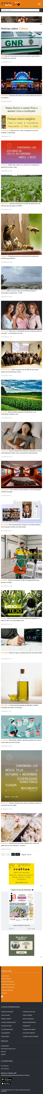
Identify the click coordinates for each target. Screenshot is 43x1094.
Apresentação (5, 976)
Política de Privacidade (7, 987)
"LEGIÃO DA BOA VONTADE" (31, 1036)
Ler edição (31, 929)
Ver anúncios (5, 1066)
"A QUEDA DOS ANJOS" (29, 1029)
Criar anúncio (5, 1068)
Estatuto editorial (6, 978)
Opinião (3, 1054)
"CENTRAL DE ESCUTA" (29, 1012)
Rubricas (3, 1051)
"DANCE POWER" (27, 1015)
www (11, 929)
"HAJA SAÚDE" (5, 1036)
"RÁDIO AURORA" (6, 1019)
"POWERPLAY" (27, 1026)
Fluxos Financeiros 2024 (8, 984)
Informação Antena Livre (8, 1048)
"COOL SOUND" (5, 1015)
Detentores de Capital (7, 981)
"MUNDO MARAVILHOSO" (8, 1022)
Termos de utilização (7, 990)
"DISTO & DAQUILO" (28, 1019)
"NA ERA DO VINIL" (6, 1026)
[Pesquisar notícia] (20, 10)
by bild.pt (3, 1091)
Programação (5, 1046)
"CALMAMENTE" (5, 1033)
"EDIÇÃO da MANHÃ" (7, 1012)
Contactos (4, 993)
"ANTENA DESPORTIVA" (29, 1022)
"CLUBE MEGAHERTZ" (7, 1029)
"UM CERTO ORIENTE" (29, 1033)
